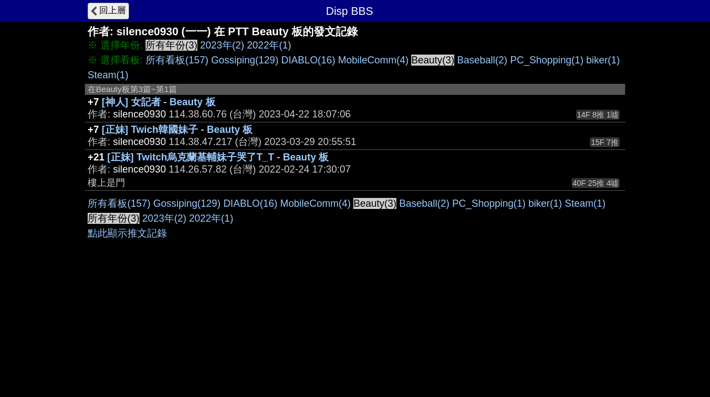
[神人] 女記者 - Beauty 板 (159, 102)
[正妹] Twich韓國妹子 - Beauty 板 (177, 129)
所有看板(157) (177, 60)
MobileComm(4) (373, 60)
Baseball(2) (482, 60)
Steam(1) (108, 75)
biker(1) (603, 60)
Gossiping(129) (244, 60)
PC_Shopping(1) (546, 60)
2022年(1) (269, 45)
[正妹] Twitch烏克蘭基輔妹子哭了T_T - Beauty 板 (218, 157)
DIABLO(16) (308, 60)
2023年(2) (222, 45)
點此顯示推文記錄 (127, 233)
